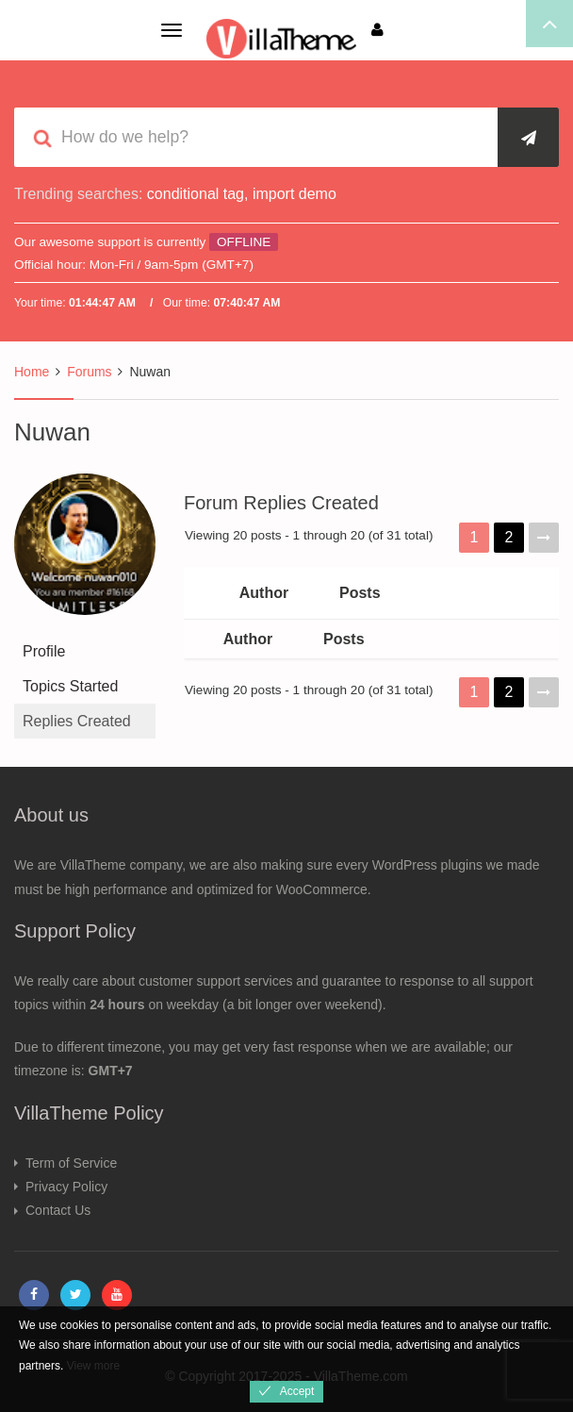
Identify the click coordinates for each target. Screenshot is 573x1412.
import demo (294, 194)
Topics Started (70, 686)
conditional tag (195, 194)
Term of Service (71, 1163)
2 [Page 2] (509, 537)
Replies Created (77, 721)
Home (31, 371)
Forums (89, 371)
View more (93, 1365)
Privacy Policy (66, 1186)
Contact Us (57, 1210)
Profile (44, 651)
